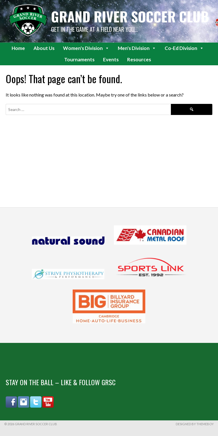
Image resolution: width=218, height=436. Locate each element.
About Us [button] (43, 48)
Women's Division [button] (86, 48)
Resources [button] (139, 59)
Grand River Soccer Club (130, 16)
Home (18, 48)
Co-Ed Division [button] (184, 48)
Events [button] (111, 59)
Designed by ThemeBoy (195, 424)
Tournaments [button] (79, 59)
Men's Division (137, 48)
